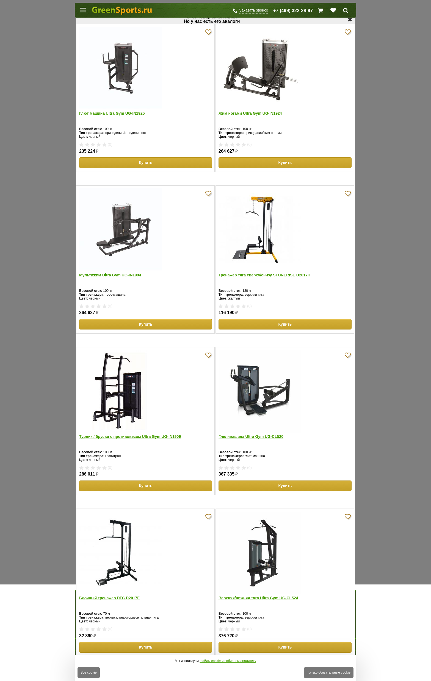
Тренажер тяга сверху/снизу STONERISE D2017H (264, 275)
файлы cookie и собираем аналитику (228, 661)
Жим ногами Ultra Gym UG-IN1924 (250, 113)
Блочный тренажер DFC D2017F (109, 598)
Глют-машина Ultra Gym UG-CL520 (251, 436)
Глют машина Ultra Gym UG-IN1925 (112, 113)
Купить (146, 162)
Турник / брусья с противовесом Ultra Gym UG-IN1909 (130, 436)
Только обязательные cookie (328, 672)
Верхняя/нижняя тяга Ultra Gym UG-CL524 (258, 598)
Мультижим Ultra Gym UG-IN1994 (110, 275)
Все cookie (89, 672)
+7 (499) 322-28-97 (293, 10)
